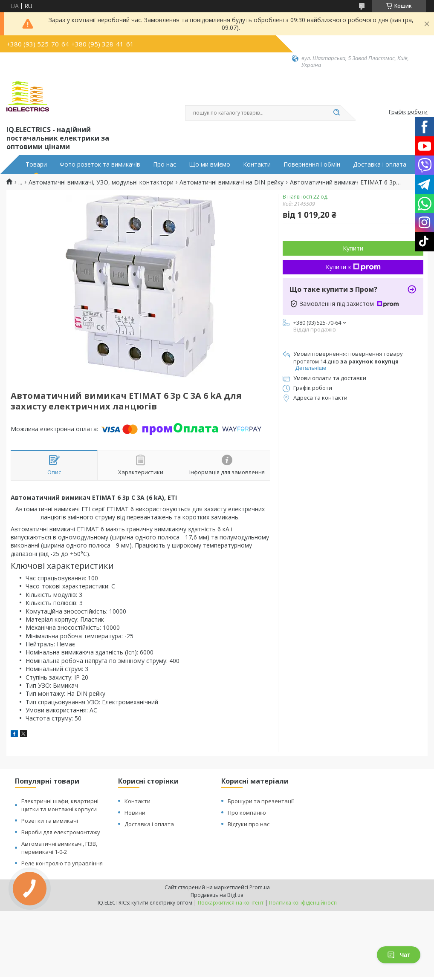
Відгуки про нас (248, 824)
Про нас (164, 164)
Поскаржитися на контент (230, 902)
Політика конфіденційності (303, 902)
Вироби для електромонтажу (60, 832)
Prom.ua (259, 887)
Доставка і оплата (379, 164)
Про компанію (247, 812)
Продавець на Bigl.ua (217, 895)
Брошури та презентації (261, 801)
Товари (36, 164)
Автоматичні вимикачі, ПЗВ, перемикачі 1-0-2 (59, 848)
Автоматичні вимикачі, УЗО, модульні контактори (101, 182)
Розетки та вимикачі (49, 820)
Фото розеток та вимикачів (100, 164)
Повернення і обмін (312, 164)
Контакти (257, 164)
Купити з (353, 267)
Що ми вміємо (209, 164)
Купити (353, 248)
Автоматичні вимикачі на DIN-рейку (231, 182)
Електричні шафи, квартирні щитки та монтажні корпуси (59, 805)
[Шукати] (336, 113)
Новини (134, 812)
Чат (398, 955)
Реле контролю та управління (62, 863)
